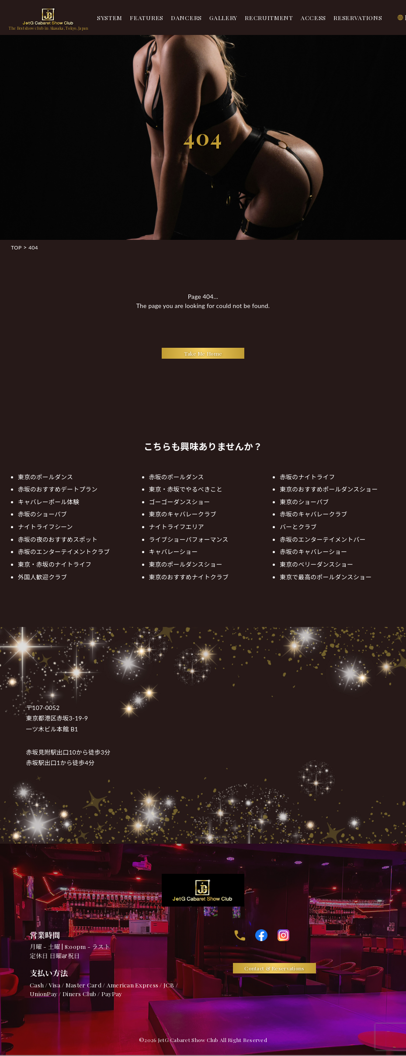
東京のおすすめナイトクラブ (189, 577)
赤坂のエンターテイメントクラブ (64, 551)
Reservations (357, 17)
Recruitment (269, 17)
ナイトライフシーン (45, 526)
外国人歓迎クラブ (42, 577)
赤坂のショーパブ (42, 514)
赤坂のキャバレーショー (313, 551)
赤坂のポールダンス (176, 477)
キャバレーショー (173, 551)
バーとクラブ (298, 526)
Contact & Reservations (274, 968)
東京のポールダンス (45, 477)
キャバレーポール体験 (48, 501)
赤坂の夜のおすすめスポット (57, 539)
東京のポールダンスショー (185, 564)
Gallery (223, 17)
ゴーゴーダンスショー (179, 501)
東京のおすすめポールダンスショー (329, 489)
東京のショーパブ (304, 501)
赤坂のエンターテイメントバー (322, 539)
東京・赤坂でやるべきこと (185, 489)
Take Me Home (203, 353)
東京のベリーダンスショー (316, 564)
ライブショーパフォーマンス (189, 539)
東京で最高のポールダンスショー (325, 577)
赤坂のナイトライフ (307, 477)
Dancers (186, 17)
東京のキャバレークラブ (182, 514)
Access (313, 17)
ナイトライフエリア (176, 526)
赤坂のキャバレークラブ (313, 514)
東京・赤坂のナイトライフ (54, 564)
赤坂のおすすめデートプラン (57, 489)
